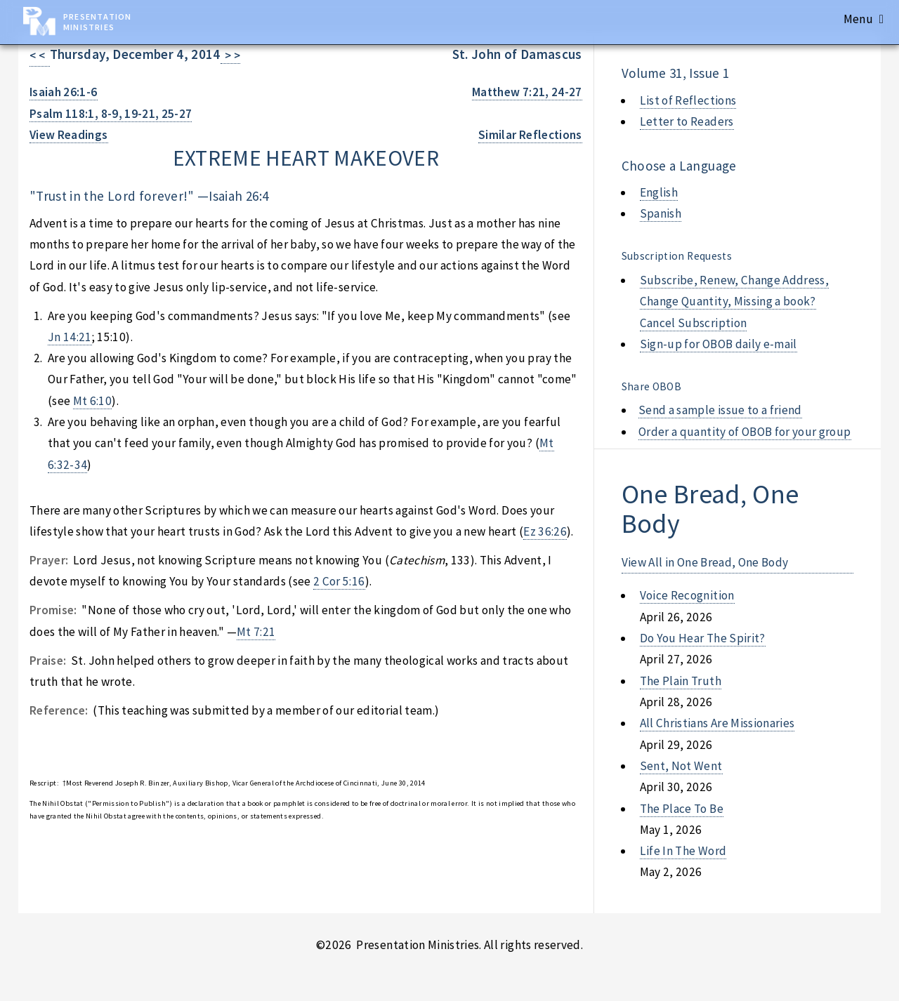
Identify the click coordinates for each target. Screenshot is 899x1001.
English (659, 192)
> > (231, 55)
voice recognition (687, 595)
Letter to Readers (687, 121)
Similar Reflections (530, 134)
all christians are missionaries (717, 723)
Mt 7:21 (256, 631)
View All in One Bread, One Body (705, 562)
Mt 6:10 (92, 401)
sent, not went (681, 766)
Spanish (660, 213)
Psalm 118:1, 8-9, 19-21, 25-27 (110, 113)
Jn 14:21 (70, 337)
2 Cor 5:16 (339, 581)
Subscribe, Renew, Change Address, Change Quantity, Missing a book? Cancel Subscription (734, 301)
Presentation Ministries (97, 21)
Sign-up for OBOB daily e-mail (718, 344)
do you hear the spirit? (703, 638)
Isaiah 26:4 (238, 195)
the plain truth (680, 681)
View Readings (68, 134)
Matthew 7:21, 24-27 (527, 92)
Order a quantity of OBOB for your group (744, 431)
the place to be (681, 808)
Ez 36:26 (545, 531)
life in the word (683, 851)
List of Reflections (688, 100)
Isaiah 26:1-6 (63, 92)
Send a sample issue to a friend (720, 410)
